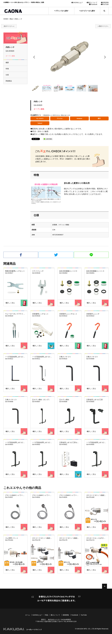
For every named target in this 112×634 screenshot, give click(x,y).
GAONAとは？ (77, 2)
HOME (5, 19)
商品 (11, 19)
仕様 (7, 75)
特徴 (7, 69)
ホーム (27, 615)
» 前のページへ (103, 26)
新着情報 (105, 2)
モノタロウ (39, 118)
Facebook (93, 4)
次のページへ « (9, 26)
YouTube (105, 4)
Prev (34, 57)
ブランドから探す (61, 11)
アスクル (59, 118)
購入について (92, 2)
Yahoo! (40, 123)
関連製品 (9, 81)
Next (105, 57)
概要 (7, 62)
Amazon (79, 118)
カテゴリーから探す (87, 11)
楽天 (99, 118)
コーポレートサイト (33, 629)
